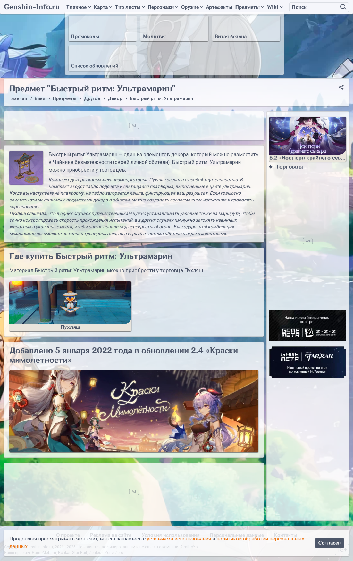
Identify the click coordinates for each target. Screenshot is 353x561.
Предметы (249, 7)
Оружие (192, 7)
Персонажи (163, 7)
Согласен (329, 543)
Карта (103, 7)
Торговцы (289, 167)
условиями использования (179, 539)
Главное (78, 7)
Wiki (274, 7)
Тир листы (130, 7)
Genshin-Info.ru (32, 7)
